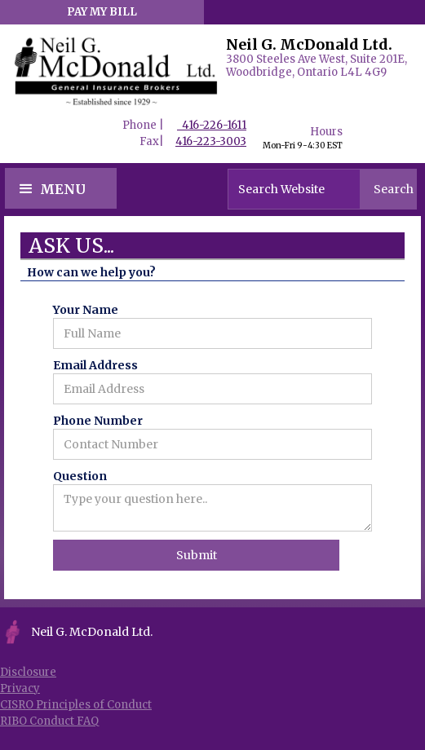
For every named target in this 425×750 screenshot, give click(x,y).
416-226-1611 (211, 125)
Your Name (85, 309)
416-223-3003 (210, 141)
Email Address (95, 365)
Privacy (20, 688)
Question (80, 476)
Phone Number (98, 420)
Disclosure (28, 672)
